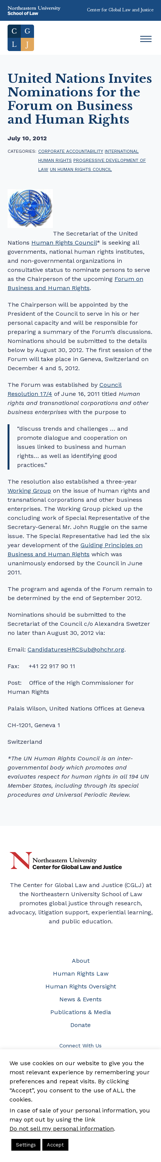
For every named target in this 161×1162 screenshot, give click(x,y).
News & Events (80, 999)
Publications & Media (80, 1012)
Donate (80, 1025)
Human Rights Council (64, 242)
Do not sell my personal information (61, 1128)
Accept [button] (55, 1145)
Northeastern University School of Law (34, 10)
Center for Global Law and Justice (120, 10)
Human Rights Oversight (80, 986)
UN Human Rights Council (81, 169)
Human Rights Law (80, 973)
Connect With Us (80, 1046)
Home (21, 38)
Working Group (29, 490)
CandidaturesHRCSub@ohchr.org (76, 649)
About (81, 960)
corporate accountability (70, 151)
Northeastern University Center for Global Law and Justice (66, 861)
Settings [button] (26, 1145)
